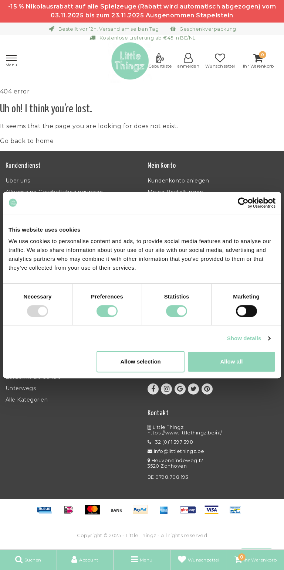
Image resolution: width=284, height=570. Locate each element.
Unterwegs (21, 388)
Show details (244, 338)
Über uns (18, 180)
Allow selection (141, 361)
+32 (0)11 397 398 (170, 442)
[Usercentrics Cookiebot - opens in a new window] (243, 202)
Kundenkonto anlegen (178, 180)
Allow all (231, 361)
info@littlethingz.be (176, 451)
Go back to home (27, 140)
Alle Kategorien (27, 399)
